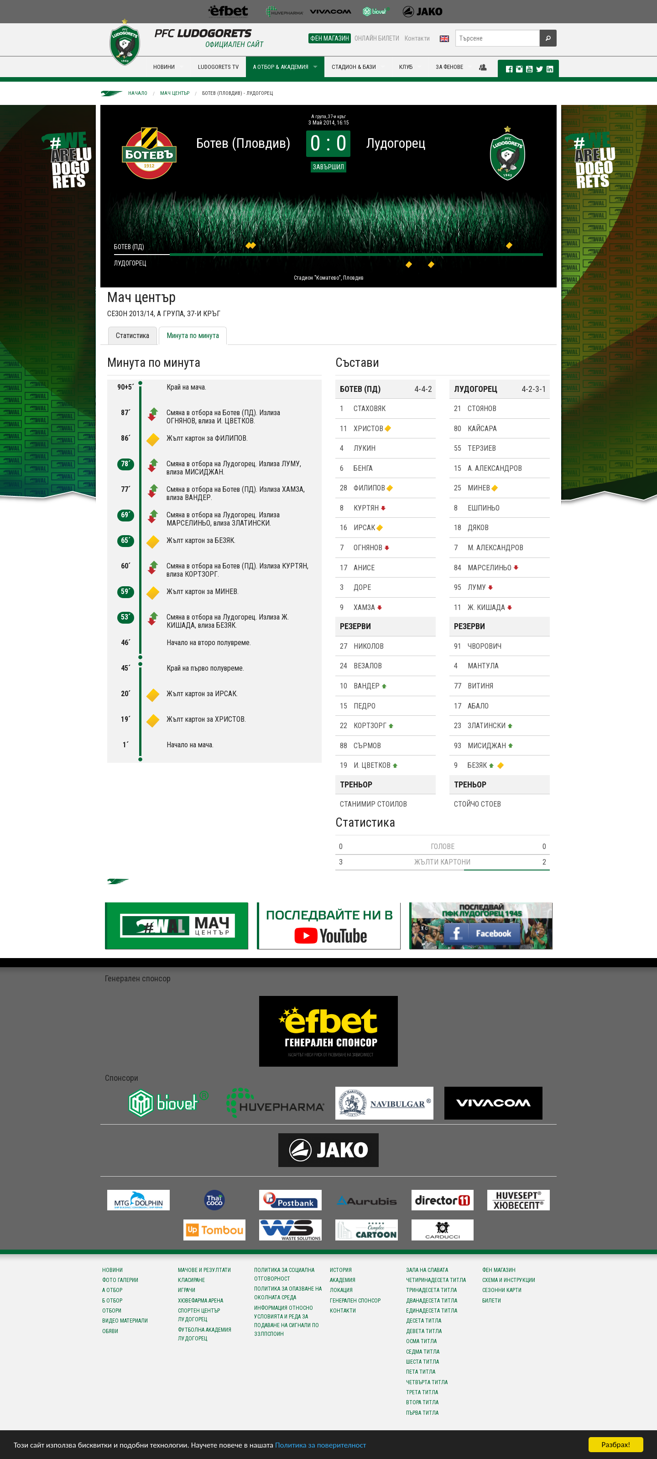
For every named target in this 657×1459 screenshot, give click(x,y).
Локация (341, 1290)
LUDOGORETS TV (218, 66)
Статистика (132, 335)
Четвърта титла (427, 1382)
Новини (112, 1270)
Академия (342, 1280)
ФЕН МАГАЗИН (329, 38)
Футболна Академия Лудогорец (204, 1334)
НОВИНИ (164, 66)
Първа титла (422, 1413)
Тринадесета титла (431, 1290)
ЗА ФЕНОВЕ (449, 66)
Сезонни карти (501, 1290)
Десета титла (423, 1321)
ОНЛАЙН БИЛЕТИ (377, 38)
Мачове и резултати (204, 1270)
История (341, 1270)
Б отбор (112, 1300)
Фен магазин (499, 1270)
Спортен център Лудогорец (199, 1315)
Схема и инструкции (508, 1280)
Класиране (191, 1280)
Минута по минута (193, 335)
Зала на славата (427, 1270)
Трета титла (422, 1392)
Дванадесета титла (431, 1300)
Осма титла (421, 1341)
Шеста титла (422, 1362)
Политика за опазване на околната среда (288, 1293)
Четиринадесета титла (436, 1280)
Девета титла (424, 1331)
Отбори (111, 1311)
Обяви (110, 1331)
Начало (137, 93)
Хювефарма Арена (200, 1300)
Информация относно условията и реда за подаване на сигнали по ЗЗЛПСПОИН (286, 1321)
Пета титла (420, 1372)
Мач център (174, 93)
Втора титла (422, 1402)
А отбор (112, 1290)
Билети (491, 1300)
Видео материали (125, 1321)
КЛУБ (405, 66)
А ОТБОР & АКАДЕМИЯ (280, 66)
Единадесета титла (431, 1311)
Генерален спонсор (355, 1300)
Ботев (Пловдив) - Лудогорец (237, 93)
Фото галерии (120, 1280)
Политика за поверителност (320, 1445)
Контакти (417, 38)
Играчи (186, 1290)
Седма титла (422, 1352)
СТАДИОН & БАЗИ (354, 66)
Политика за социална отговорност (284, 1274)
